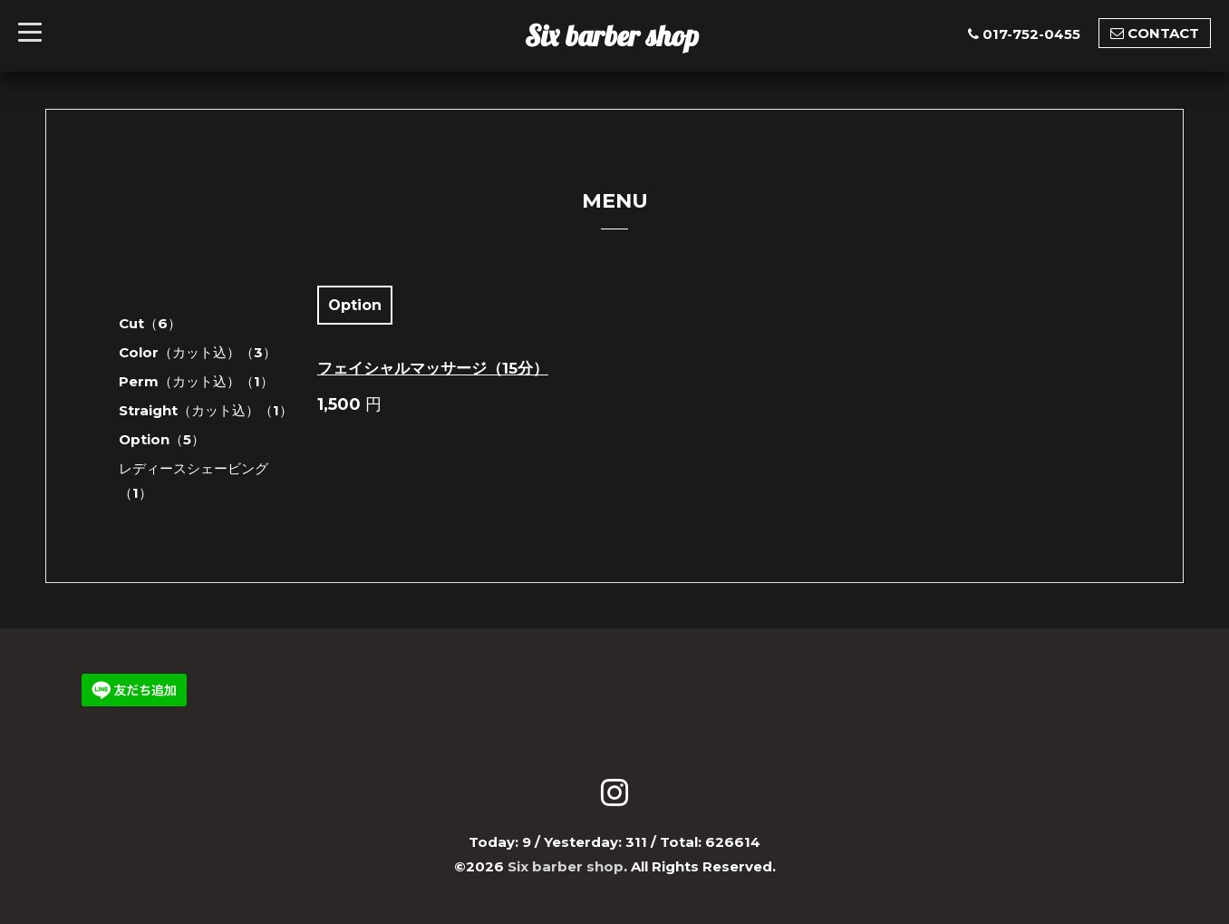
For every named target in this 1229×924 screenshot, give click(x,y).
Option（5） (162, 439)
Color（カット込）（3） (197, 352)
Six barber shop (612, 35)
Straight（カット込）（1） (206, 410)
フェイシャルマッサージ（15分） (432, 368)
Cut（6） (150, 323)
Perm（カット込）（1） (196, 381)
